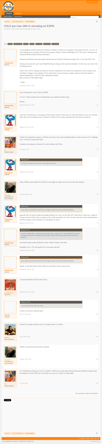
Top (96, 438)
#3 (97, 127)
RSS (98, 438)
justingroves (23, 292)
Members (18, 13)
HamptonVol (28, 29)
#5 (97, 172)
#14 (97, 383)
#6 (97, 194)
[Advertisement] (45, 36)
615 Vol (7, 315)
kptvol (21, 336)
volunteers (55, 44)
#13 (97, 359)
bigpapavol (8, 128)
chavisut (22, 194)
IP (20, 149)
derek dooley (18, 44)
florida (32, 44)
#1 (97, 85)
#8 (97, 250)
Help (87, 438)
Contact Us (82, 438)
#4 (97, 149)
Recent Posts (18, 16)
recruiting (39, 44)
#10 (97, 292)
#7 (97, 223)
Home (91, 438)
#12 (97, 336)
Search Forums (8, 16)
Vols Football (15, 29)
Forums (9, 13)
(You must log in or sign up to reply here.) (86, 393)
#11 (97, 314)
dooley (26, 44)
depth (10, 44)
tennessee (47, 44)
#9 (97, 269)
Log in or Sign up (92, 1)
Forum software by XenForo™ (18, 441)
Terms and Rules (95, 441)
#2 (97, 105)
